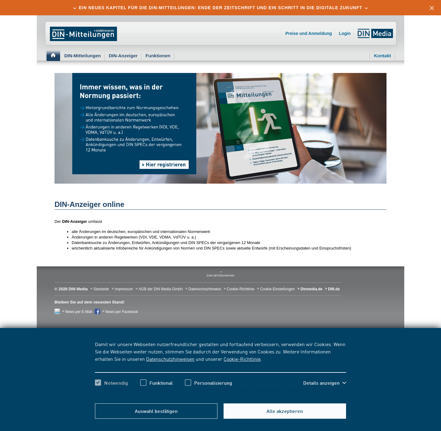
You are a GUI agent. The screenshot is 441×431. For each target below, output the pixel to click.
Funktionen (157, 55)
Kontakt (382, 55)
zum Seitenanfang (220, 275)
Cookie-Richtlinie (242, 358)
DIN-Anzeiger (123, 55)
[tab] (220, 7)
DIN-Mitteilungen (82, 55)
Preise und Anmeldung (308, 33)
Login (345, 33)
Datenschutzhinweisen (170, 358)
